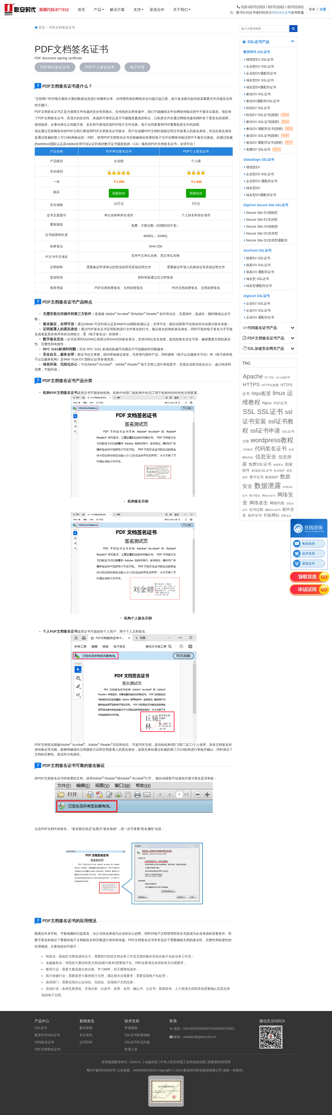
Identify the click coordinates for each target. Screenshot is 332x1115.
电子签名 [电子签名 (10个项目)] (254, 495)
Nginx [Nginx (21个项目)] (267, 403)
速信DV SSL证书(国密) (266, 135)
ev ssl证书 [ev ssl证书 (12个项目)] (283, 377)
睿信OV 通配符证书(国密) (268, 129)
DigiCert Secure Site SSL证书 (265, 205)
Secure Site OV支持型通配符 (266, 240)
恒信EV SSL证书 (257, 108)
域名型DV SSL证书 (259, 80)
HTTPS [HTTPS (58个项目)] (251, 384)
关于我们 (180, 10)
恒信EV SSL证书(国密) (266, 115)
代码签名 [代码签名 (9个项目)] (248, 449)
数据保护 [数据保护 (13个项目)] (271, 477)
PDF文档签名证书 (47, 1049)
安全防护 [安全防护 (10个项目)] (279, 470)
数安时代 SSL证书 (256, 52)
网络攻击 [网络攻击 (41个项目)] (258, 502)
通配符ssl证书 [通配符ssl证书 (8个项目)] (273, 509)
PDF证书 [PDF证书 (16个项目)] (280, 403)
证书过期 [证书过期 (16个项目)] (256, 509)
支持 (137, 10)
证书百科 (86, 1042)
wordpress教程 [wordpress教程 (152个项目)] (272, 440)
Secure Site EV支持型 (261, 219)
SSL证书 (41, 1028)
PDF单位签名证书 (55, 67)
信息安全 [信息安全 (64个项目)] (265, 457)
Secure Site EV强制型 (261, 212)
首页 (81, 10)
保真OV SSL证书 (257, 265)
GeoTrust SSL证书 (257, 250)
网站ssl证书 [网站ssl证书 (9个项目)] (269, 495)
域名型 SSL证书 (256, 279)
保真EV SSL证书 (257, 258)
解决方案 (117, 10)
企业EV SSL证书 (257, 303)
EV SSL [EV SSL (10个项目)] (269, 377)
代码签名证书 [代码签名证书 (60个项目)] (271, 449)
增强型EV (252, 167)
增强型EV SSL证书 (258, 59)
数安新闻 (86, 1028)
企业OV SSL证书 (257, 310)
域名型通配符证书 (258, 286)
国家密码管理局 (219, 1062)
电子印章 (137, 67)
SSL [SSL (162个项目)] (249, 411)
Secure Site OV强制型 (261, 226)
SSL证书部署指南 (137, 1035)
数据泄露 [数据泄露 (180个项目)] (267, 485)
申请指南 (131, 1028)
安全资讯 (86, 1035)
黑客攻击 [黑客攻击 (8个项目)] (286, 515)
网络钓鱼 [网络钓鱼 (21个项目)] (277, 503)
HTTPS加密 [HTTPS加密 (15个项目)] (270, 385)
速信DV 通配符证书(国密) (268, 142)
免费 (134, 225)
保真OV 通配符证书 (259, 272)
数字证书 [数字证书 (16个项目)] (257, 477)
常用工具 (131, 1049)
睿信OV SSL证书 (257, 94)
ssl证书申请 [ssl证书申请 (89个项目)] (265, 430)
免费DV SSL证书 (262, 149)
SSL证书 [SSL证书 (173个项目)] (270, 411)
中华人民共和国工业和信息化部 (182, 1062)
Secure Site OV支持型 (261, 233)
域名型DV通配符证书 (260, 87)
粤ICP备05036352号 (101, 1070)
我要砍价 (118, 193)
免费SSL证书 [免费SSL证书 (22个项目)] (260, 464)
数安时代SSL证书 (47, 1035)
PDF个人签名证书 (100, 67)
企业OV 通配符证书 (259, 317)
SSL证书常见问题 (137, 1042)
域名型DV (252, 188)
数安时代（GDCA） (128, 1062)
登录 (312, 9)
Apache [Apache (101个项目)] (253, 376)
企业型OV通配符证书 (260, 73)
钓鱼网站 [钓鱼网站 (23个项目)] (271, 515)
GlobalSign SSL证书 (258, 159)
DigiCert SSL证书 (256, 296)
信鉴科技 (151, 1062)
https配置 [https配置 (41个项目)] (261, 393)
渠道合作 (157, 10)
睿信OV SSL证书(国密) (266, 122)
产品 (97, 10)
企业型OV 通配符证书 (260, 181)
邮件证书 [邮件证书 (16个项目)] (255, 515)
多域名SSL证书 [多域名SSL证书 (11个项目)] (262, 470)
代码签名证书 (44, 1042)
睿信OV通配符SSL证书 (261, 101)
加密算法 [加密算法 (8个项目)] (278, 464)
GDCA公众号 (281, 12)
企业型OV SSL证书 (259, 66)
